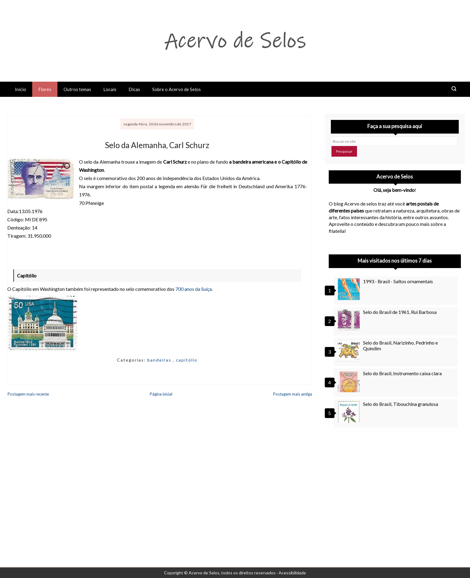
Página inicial (161, 394)
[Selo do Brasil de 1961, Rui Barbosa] (350, 320)
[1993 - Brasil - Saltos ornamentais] (350, 289)
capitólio (186, 359)
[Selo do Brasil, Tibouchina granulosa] (350, 412)
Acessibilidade (292, 572)
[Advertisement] (395, 486)
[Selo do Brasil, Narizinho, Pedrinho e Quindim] (350, 351)
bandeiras (160, 359)
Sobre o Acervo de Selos (176, 89)
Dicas (134, 89)
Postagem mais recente (28, 394)
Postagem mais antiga (292, 394)
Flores (44, 89)
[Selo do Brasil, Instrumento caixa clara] (350, 381)
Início (20, 89)
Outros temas (77, 89)
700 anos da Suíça (193, 289)
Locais (109, 89)
